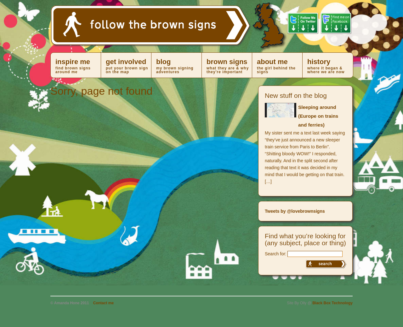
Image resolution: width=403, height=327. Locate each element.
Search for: (275, 253)
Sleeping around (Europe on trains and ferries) (318, 116)
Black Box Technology (332, 303)
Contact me (103, 303)
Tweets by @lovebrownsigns (295, 211)
